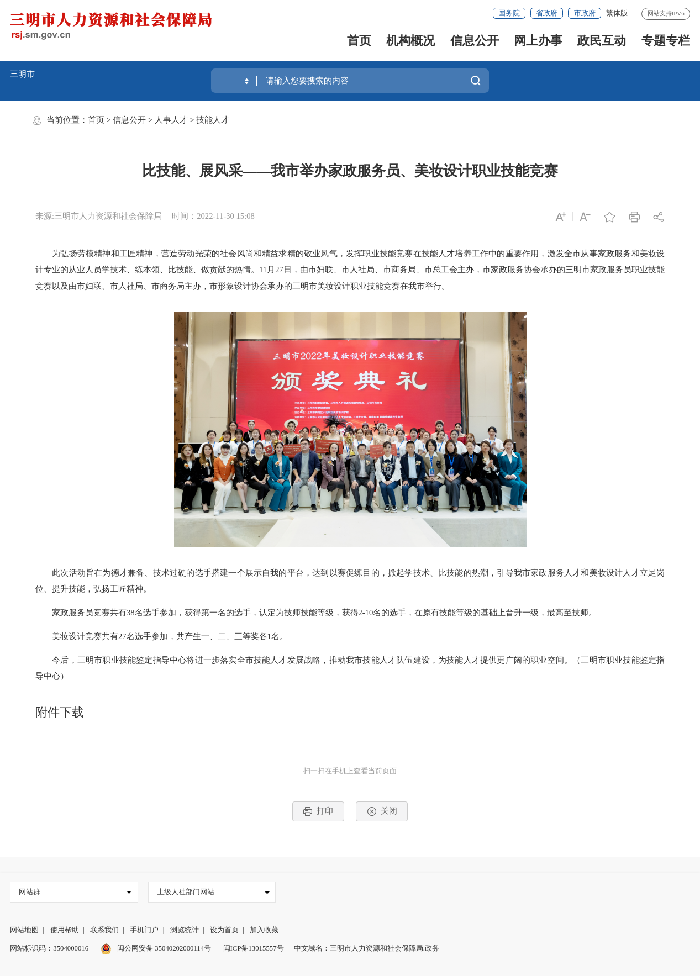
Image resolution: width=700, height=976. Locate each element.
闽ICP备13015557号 (253, 948)
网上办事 (538, 41)
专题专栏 (665, 41)
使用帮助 (64, 930)
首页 (359, 41)
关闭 (382, 811)
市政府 (585, 13)
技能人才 (212, 119)
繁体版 (617, 13)
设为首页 (224, 930)
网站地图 (24, 930)
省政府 (546, 13)
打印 (318, 811)
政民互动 (601, 41)
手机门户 (144, 930)
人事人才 (171, 119)
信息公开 (474, 41)
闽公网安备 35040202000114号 (156, 948)
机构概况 (410, 41)
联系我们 (104, 930)
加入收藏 (264, 930)
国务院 (509, 13)
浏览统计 (184, 930)
